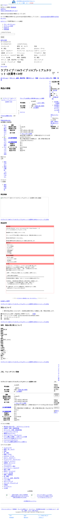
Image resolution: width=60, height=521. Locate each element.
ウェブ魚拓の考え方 (43, 515)
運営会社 (26, 517)
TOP (10, 515)
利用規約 (11, 517)
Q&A (25, 515)
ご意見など (41, 517)
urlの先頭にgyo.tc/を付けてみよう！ (26, 1)
